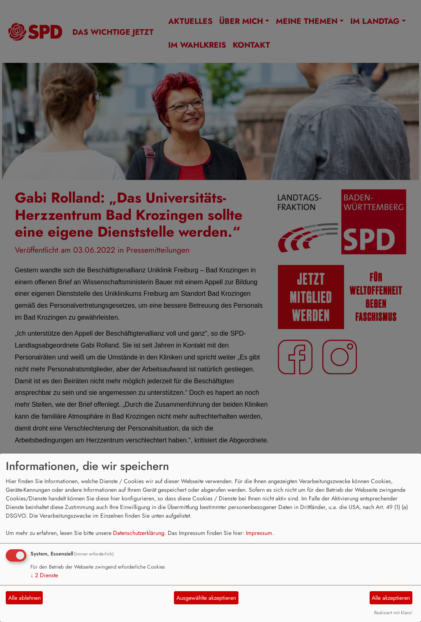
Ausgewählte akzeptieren (206, 598)
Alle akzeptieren (391, 598)
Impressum (259, 533)
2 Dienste (44, 575)
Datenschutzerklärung (138, 533)
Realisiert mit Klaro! (393, 612)
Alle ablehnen (24, 598)
